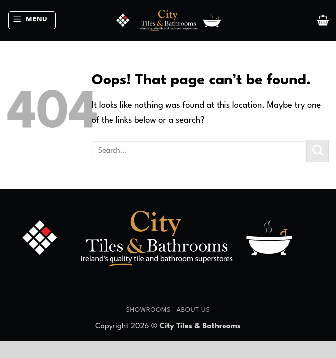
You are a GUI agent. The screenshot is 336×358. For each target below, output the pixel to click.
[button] (32, 20)
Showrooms (148, 310)
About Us (193, 310)
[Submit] (317, 151)
